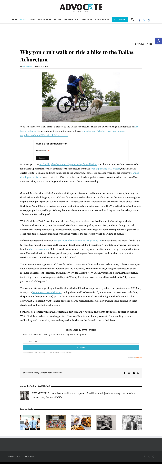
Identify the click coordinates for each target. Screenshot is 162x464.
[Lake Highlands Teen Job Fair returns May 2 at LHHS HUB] (30, 416)
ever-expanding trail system (105, 168)
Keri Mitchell (27, 66)
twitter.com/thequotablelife (47, 397)
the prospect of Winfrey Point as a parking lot (78, 240)
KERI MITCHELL (40, 393)
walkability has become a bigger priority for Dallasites (68, 164)
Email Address (42, 150)
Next (149, 43)
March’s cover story (38, 248)
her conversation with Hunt (46, 292)
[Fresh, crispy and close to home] (81, 416)
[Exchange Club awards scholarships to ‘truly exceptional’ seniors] (56, 416)
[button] (158, 41)
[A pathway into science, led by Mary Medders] (106, 416)
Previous (139, 43)
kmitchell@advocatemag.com (109, 393)
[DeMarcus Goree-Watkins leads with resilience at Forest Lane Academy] (132, 416)
